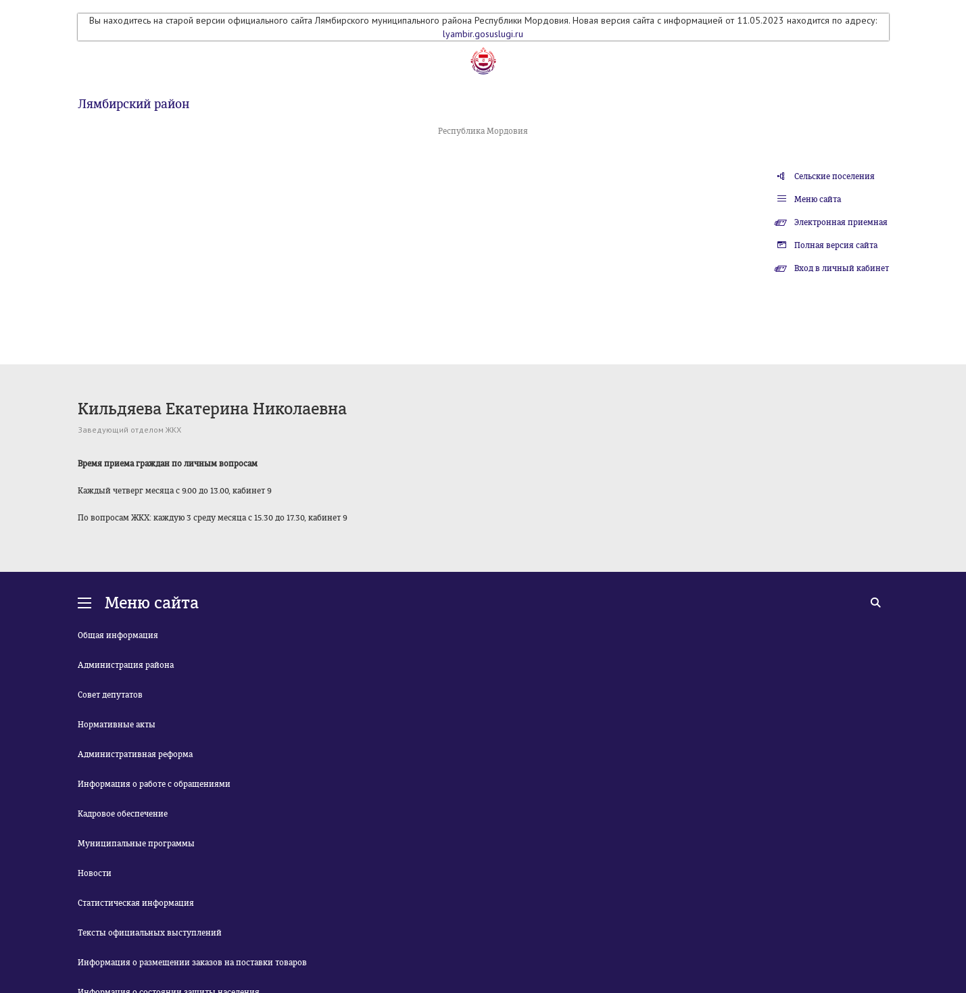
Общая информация (118, 635)
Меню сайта (817, 199)
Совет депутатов (110, 695)
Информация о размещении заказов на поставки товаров (192, 962)
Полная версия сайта (835, 245)
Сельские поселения (834, 176)
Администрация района (126, 665)
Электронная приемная (841, 222)
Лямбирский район (133, 104)
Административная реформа (135, 754)
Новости (95, 873)
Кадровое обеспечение (123, 814)
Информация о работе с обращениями (154, 784)
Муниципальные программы (136, 843)
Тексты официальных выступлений (150, 933)
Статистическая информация (136, 903)
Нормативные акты (116, 724)
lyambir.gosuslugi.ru (483, 34)
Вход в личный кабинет (841, 268)
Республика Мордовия (483, 131)
